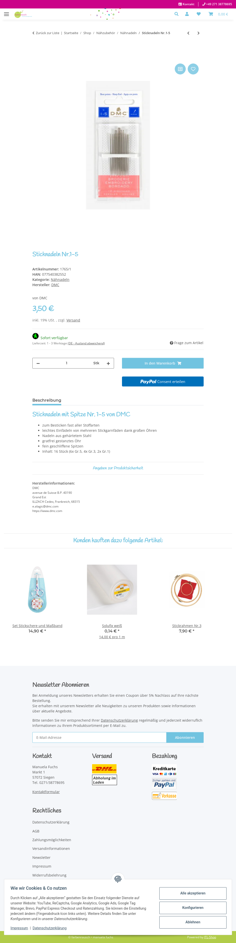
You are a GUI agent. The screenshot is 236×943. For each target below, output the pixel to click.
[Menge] (66, 363)
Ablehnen (191, 922)
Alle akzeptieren (191, 893)
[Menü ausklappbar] (6, 11)
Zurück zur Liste (47, 33)
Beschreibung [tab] (46, 400)
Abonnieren (185, 737)
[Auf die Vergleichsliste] (180, 68)
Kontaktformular (46, 791)
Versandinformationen (51, 848)
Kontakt (188, 4)
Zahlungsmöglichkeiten (51, 839)
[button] (178, 14)
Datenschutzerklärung (51, 928)
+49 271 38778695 (218, 4)
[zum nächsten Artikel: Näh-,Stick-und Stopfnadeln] (198, 33)
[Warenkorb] (218, 14)
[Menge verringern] (38, 363)
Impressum (21, 928)
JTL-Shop (210, 937)
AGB (35, 831)
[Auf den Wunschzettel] (193, 68)
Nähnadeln (60, 279)
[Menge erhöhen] (108, 363)
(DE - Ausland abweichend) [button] (86, 343)
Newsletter (41, 857)
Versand (73, 320)
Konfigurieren (191, 908)
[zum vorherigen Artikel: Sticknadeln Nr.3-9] (188, 33)
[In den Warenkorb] (36, 57)
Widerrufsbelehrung (49, 875)
